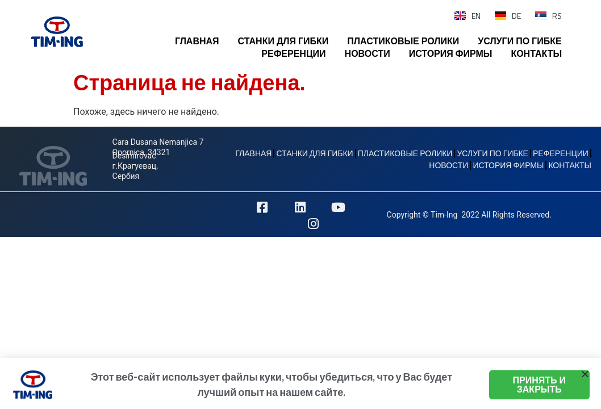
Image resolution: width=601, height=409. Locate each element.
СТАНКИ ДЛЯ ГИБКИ (283, 41)
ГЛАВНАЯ (197, 41)
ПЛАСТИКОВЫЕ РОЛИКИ (403, 41)
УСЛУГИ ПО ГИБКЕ (519, 41)
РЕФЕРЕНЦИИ (293, 53)
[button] (585, 378)
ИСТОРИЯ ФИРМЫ (451, 53)
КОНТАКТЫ (536, 53)
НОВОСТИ (367, 53)
